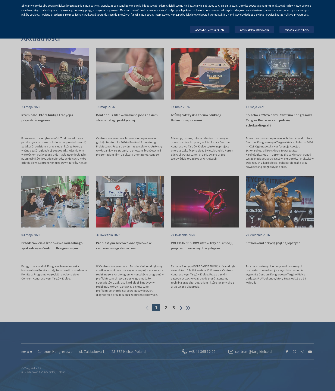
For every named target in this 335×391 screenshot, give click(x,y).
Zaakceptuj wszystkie (209, 29)
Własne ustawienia (297, 29)
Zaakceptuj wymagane (254, 29)
